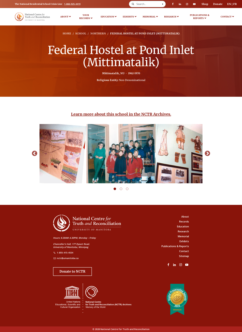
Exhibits (128, 16)
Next (207, 154)
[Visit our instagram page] (187, 4)
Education (107, 16)
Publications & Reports (199, 17)
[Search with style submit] (163, 4)
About (64, 16)
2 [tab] (123, 189)
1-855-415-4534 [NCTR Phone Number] (65, 252)
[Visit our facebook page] (173, 4)
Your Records (84, 17)
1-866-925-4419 (72, 3)
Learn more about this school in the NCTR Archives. (121, 114)
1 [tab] (116, 189)
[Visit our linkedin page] (180, 4)
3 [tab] (129, 189)
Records (184, 221)
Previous (34, 154)
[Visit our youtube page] (194, 4)
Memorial (149, 16)
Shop (205, 4)
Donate (218, 4)
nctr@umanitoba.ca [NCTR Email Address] (68, 258)
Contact (226, 16)
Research (170, 16)
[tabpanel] (121, 153)
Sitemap (184, 256)
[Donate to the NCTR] (72, 271)
